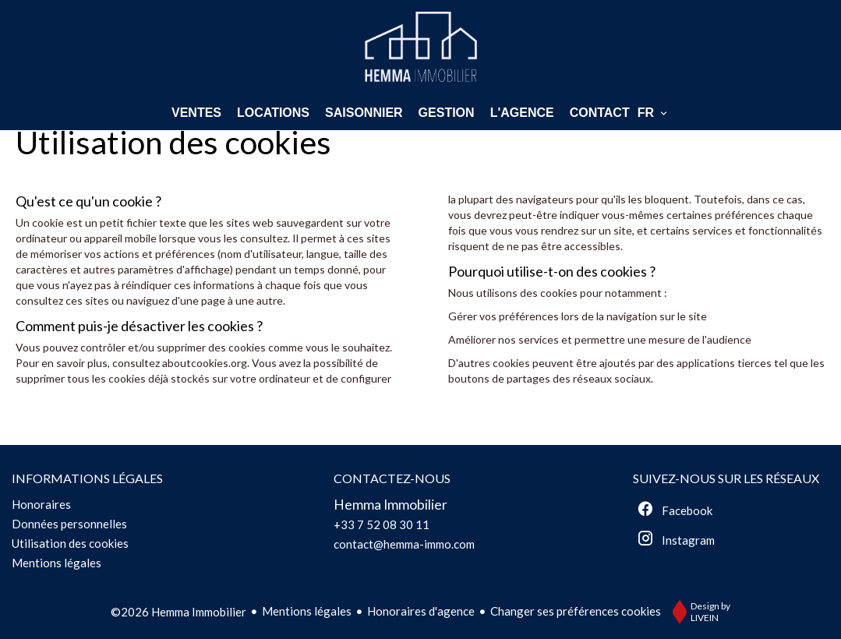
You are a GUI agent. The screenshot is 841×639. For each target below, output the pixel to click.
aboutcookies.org (204, 362)
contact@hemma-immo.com (404, 544)
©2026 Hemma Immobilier (178, 612)
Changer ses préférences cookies (575, 611)
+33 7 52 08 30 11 (381, 524)
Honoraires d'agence (421, 611)
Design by (697, 611)
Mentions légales (307, 611)
